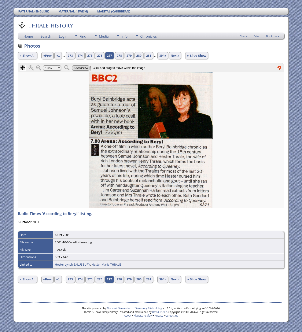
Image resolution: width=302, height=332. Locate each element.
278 (119, 55)
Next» (175, 55)
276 (99, 55)
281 (148, 55)
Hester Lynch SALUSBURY (72, 264)
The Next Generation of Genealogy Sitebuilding (134, 308)
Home (28, 36)
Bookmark (272, 36)
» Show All (27, 55)
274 (79, 55)
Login (63, 36)
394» (162, 55)
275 (89, 55)
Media (104, 36)
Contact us (171, 315)
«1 (58, 55)
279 (129, 55)
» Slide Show (196, 55)
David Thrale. (159, 312)
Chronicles (148, 36)
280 (138, 55)
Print (257, 36)
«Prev (47, 55)
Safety (148, 315)
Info (124, 36)
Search (46, 36)
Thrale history (50, 25)
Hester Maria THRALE (106, 264)
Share (243, 36)
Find (83, 36)
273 (70, 55)
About (127, 315)
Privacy (159, 315)
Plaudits (138, 315)
